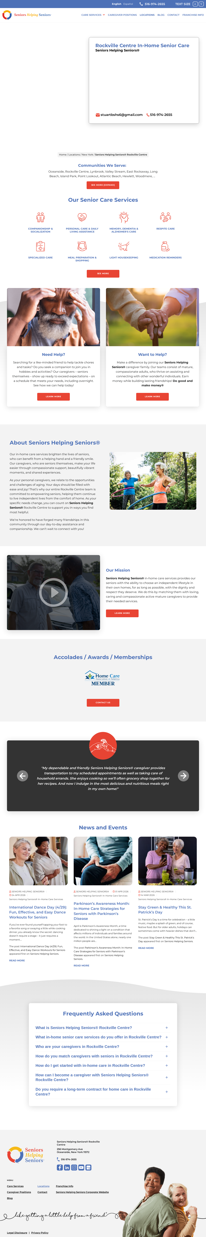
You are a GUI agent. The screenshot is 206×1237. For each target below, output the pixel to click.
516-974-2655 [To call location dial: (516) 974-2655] (161, 115)
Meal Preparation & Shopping (82, 259)
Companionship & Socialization (40, 230)
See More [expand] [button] (103, 185)
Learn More (53, 396)
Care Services (91, 15)
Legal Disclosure (17, 1232)
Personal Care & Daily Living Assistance (82, 230)
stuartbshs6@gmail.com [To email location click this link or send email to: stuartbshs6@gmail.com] (122, 115)
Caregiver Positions (122, 15)
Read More (17, 960)
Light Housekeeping (124, 257)
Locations (147, 15)
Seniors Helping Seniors (44, 953)
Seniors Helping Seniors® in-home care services (36, 899)
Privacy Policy (39, 1232)
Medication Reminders (165, 257)
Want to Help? (152, 354)
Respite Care (165, 228)
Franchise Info (193, 15)
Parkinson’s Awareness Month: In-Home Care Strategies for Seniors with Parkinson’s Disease (103, 951)
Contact (173, 15)
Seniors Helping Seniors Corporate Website (82, 1192)
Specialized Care (40, 257)
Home (63, 154)
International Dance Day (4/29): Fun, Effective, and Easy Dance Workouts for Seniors (38, 912)
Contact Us (103, 702)
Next (183, 775)
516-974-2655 (152, 4)
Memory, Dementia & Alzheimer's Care (124, 230)
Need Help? (53, 354)
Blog (160, 15)
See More (103, 273)
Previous (22, 775)
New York (87, 154)
